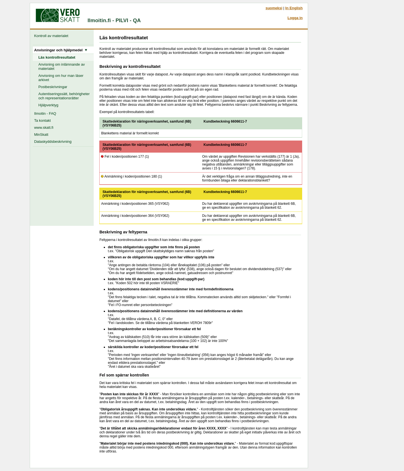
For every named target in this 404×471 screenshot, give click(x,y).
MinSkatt (41, 134)
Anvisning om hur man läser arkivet (61, 77)
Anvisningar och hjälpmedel (60, 50)
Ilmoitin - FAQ (45, 113)
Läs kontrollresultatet (56, 57)
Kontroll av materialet (52, 36)
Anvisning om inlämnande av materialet (61, 66)
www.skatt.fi (43, 127)
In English (294, 8)
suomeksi (273, 8)
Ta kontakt (42, 120)
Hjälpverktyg (48, 105)
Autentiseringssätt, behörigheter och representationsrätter (64, 96)
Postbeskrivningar (52, 87)
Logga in (295, 18)
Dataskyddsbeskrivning (53, 141)
